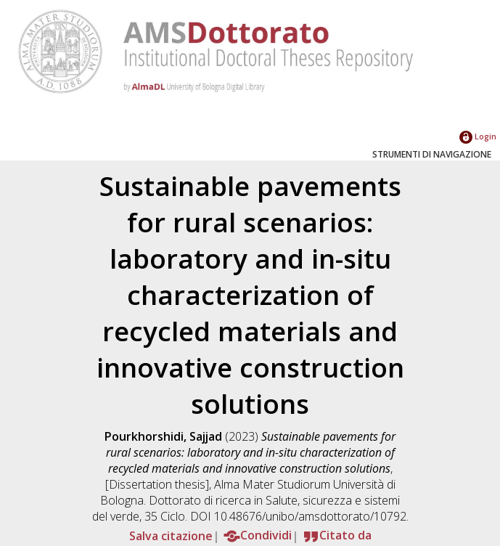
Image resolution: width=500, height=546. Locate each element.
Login (477, 136)
